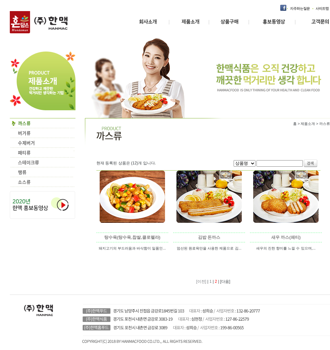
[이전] (201, 281)
